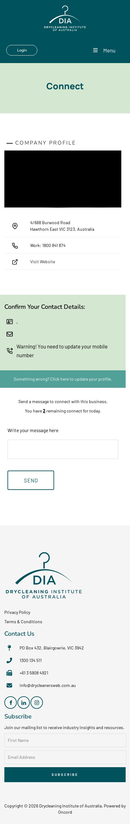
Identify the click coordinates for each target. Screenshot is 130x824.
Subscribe (65, 774)
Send (31, 480)
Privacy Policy (17, 612)
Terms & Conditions (23, 621)
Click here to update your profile (80, 379)
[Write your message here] (62, 449)
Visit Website (42, 261)
